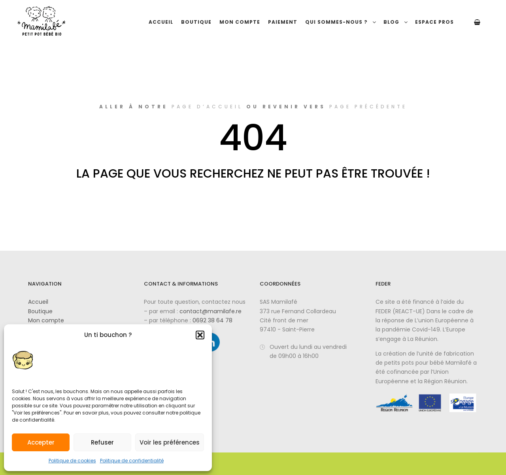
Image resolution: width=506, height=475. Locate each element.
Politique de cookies (72, 460)
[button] (200, 335)
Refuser (102, 442)
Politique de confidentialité (132, 460)
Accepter (41, 442)
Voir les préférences (170, 442)
